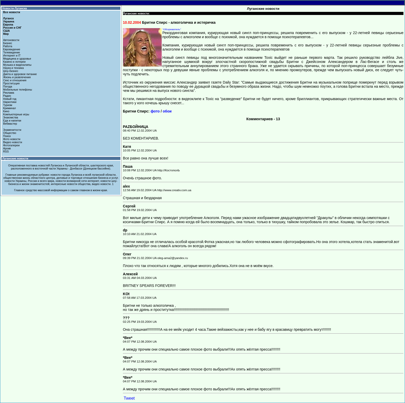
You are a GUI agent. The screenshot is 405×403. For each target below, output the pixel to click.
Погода (7, 86)
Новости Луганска (14, 8)
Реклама (8, 92)
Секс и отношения (14, 80)
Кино (6, 111)
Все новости (11, 12)
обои (167, 111)
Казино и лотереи (14, 61)
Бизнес (7, 43)
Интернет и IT (12, 55)
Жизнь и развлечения (17, 77)
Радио (7, 95)
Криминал (9, 108)
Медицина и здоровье (17, 58)
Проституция (11, 83)
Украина (8, 21)
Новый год (9, 98)
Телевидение (11, 52)
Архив (7, 148)
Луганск (8, 18)
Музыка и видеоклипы (17, 64)
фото (155, 111)
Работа (7, 46)
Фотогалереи (11, 145)
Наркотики (9, 101)
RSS (6, 151)
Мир (6, 33)
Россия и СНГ (12, 27)
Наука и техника (13, 67)
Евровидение (11, 49)
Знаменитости (12, 129)
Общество (9, 132)
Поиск (7, 136)
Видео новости (12, 142)
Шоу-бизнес (10, 70)
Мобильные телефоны (17, 89)
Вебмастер (10, 123)
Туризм (7, 105)
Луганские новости (15, 158)
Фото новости (11, 139)
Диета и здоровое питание (20, 74)
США (6, 30)
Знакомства (10, 117)
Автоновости (11, 40)
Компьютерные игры (16, 114)
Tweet (129, 398)
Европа (8, 24)
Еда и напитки (12, 120)
